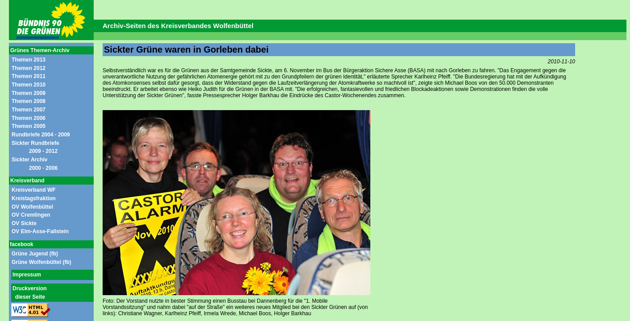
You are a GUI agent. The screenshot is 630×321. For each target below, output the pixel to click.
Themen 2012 (29, 68)
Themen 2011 (29, 76)
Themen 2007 (29, 110)
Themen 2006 (29, 118)
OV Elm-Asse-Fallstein (40, 231)
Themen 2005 (29, 126)
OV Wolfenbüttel (32, 207)
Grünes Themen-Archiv (40, 50)
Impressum (26, 275)
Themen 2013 (29, 60)
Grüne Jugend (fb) (35, 254)
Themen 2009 (29, 93)
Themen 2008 (29, 101)
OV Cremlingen (31, 215)
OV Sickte (24, 223)
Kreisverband (27, 180)
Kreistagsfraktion (34, 198)
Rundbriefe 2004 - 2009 (41, 135)
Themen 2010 (29, 85)
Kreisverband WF (34, 190)
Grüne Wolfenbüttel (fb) (41, 262)
